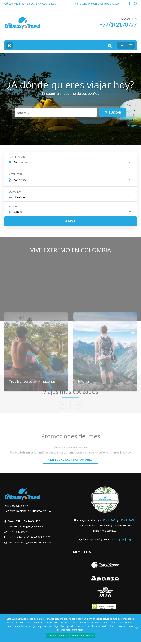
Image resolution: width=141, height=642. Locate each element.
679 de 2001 (109, 520)
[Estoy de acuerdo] (136, 628)
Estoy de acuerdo (57, 635)
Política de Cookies (83, 635)
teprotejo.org (124, 539)
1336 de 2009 (127, 520)
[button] (78, 443)
